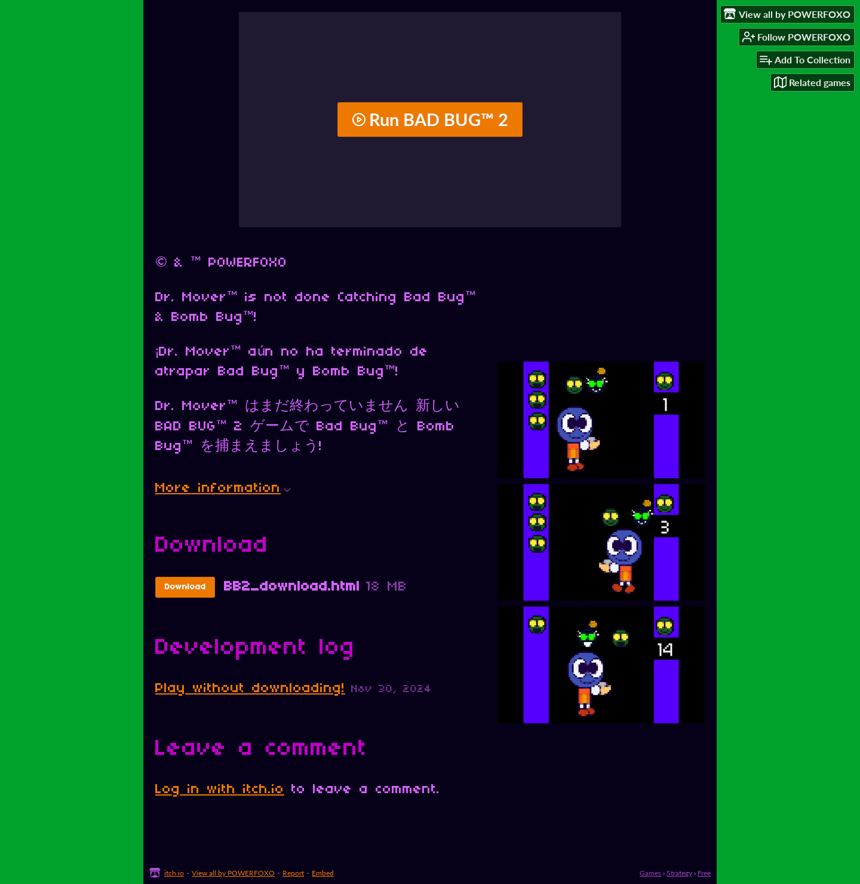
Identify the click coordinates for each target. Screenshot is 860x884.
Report (293, 872)
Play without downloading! (250, 688)
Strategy (679, 872)
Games (650, 872)
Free (704, 872)
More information (223, 488)
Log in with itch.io (219, 789)
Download (185, 587)
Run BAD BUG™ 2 (430, 119)
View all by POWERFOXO (233, 872)
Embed (323, 872)
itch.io (174, 872)
